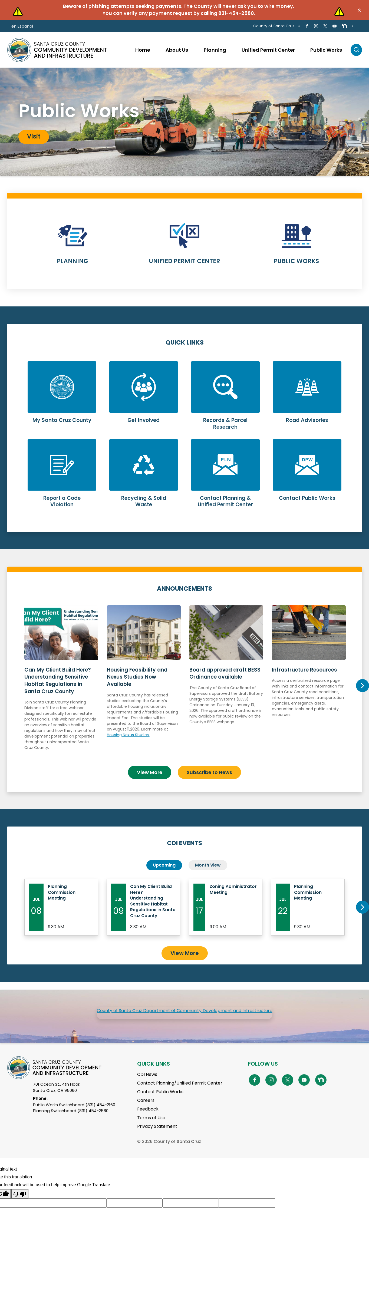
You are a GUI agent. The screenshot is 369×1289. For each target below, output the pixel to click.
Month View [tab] (208, 862)
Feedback (148, 1121)
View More (149, 769)
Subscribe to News (209, 769)
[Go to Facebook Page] (307, 26)
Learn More (72, 247)
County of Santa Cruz (273, 26)
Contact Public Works (160, 1104)
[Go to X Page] (325, 26)
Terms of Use (151, 1130)
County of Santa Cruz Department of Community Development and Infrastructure (184, 1023)
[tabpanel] (184, 122)
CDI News (147, 1086)
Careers (145, 1112)
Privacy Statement (157, 1138)
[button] (359, 10)
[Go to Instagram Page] (316, 26)
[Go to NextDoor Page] (344, 26)
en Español (22, 26)
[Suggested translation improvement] (78, 1215)
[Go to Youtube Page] (334, 26)
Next (362, 684)
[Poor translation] (19, 1206)
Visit (33, 136)
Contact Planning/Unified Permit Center (179, 1095)
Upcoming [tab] (164, 862)
